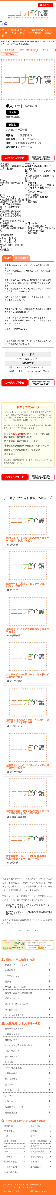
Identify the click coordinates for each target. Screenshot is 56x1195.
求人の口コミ (21, 258)
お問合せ (5, 24)
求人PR (7, 258)
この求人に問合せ (14, 158)
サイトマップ (26, 1187)
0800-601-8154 (41, 158)
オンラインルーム (11, 1187)
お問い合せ (8, 1184)
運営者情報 (19, 1184)
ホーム (3, 22)
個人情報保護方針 (34, 1184)
